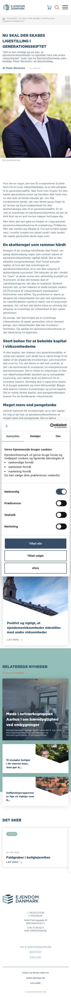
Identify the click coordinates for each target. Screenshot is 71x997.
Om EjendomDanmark (35, 947)
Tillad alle (35, 543)
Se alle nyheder (14, 673)
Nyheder (12, 18)
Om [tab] (58, 436)
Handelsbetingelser (35, 978)
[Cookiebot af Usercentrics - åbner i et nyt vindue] (50, 425)
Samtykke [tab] (13, 436)
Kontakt (35, 952)
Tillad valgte (35, 555)
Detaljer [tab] (35, 436)
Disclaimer (35, 983)
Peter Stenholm (15, 68)
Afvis (35, 568)
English (35, 957)
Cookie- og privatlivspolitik (35, 973)
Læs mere (14, 639)
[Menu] (65, 7)
